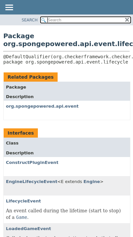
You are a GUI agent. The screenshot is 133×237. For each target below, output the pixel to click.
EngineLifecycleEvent (31, 181)
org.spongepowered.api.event (42, 106)
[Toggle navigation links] (8, 8)
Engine (91, 181)
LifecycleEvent (23, 200)
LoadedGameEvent (28, 228)
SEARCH (30, 20)
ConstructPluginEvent (32, 162)
